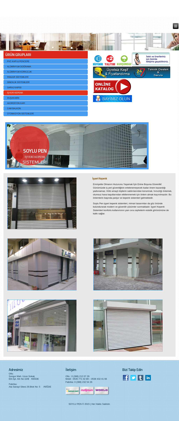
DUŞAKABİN (13, 98)
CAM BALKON (14, 108)
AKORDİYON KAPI (16, 103)
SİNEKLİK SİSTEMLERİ (18, 82)
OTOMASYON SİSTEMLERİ (20, 113)
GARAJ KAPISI (14, 87)
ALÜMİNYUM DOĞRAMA (19, 66)
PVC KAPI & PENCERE (18, 61)
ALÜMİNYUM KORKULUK (19, 72)
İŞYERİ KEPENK (15, 93)
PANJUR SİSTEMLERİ (17, 77)
